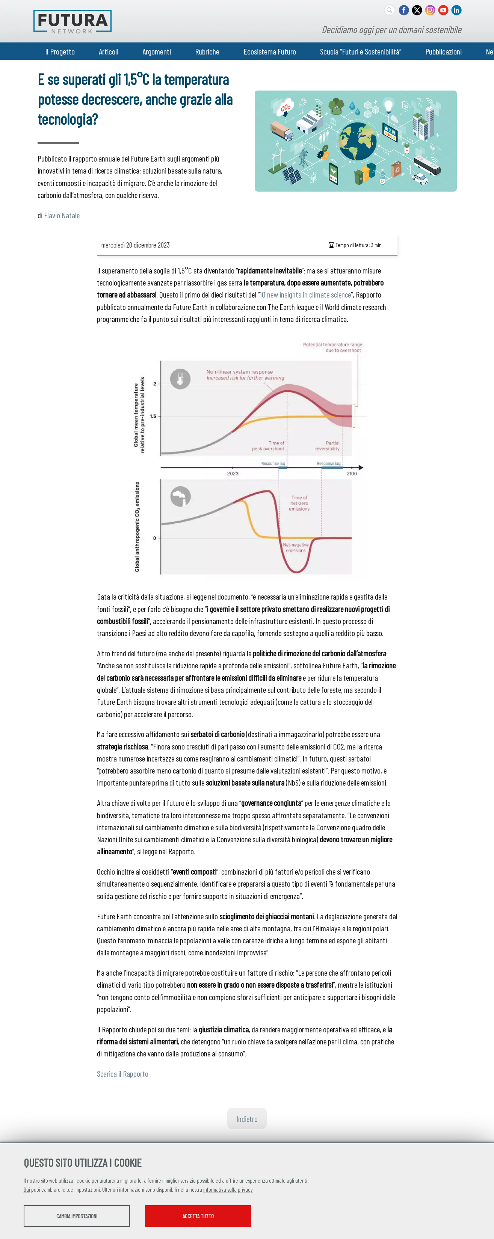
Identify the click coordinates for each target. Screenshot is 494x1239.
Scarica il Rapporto (122, 1073)
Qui (27, 1190)
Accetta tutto (218, 1216)
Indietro (247, 1118)
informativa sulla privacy (228, 1190)
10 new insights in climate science (305, 294)
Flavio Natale (62, 215)
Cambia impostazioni (82, 1216)
